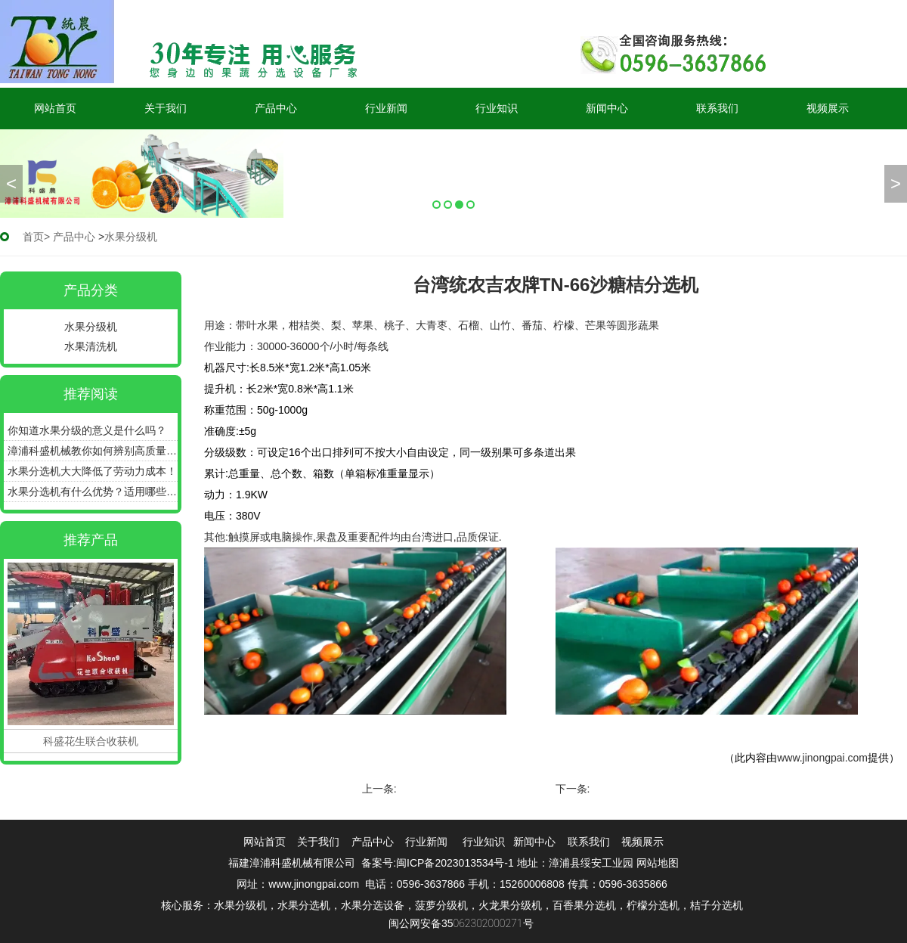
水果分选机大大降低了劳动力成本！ (92, 471)
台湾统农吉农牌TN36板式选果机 (475, 789)
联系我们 (717, 108)
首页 (33, 237)
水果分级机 (90, 327)
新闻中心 (607, 108)
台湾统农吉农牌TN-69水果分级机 (671, 789)
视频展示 (827, 108)
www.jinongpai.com (822, 758)
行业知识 (496, 108)
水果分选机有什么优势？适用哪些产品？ (93, 491)
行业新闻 (386, 108)
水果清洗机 (90, 346)
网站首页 (55, 108)
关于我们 (165, 108)
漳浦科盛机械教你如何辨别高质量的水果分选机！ (93, 451)
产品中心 (276, 108)
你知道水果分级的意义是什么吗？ (87, 430)
